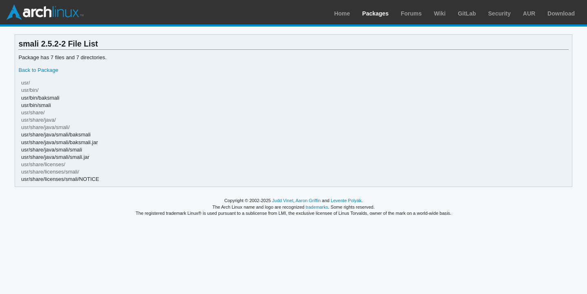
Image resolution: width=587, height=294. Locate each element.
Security (499, 13)
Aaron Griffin (308, 200)
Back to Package (38, 70)
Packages (375, 13)
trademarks (317, 207)
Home (342, 13)
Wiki (440, 13)
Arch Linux (45, 12)
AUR (529, 13)
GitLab (467, 13)
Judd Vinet (283, 200)
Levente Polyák (346, 200)
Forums (411, 13)
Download (561, 13)
